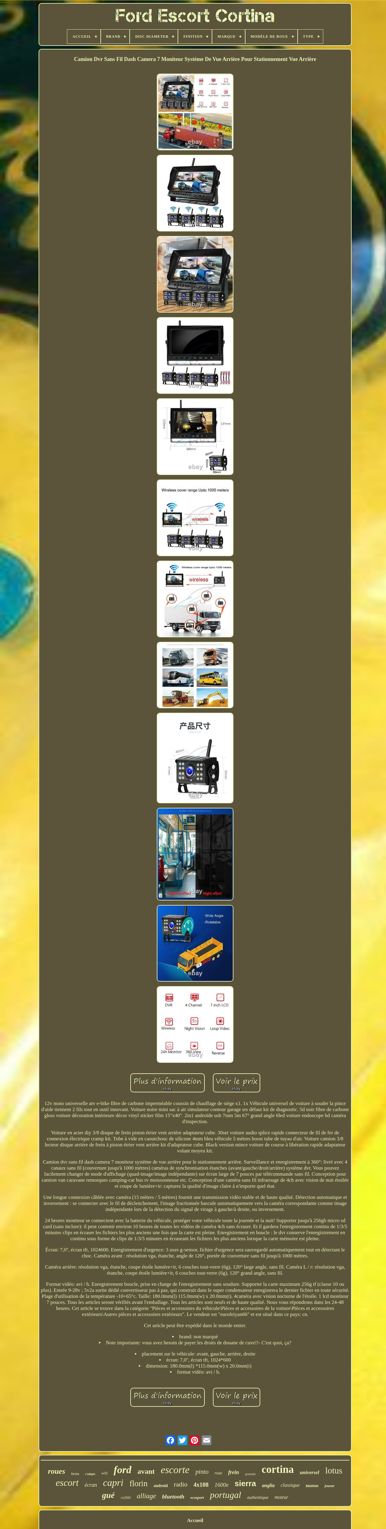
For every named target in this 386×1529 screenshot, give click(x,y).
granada (250, 1474)
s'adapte (90, 1474)
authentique (258, 1497)
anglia (268, 1485)
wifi (104, 1473)
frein (233, 1472)
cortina (277, 1469)
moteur (281, 1497)
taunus (312, 1485)
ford (122, 1469)
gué (108, 1495)
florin (138, 1483)
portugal (225, 1495)
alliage (146, 1496)
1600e (222, 1485)
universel (309, 1472)
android (160, 1485)
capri (113, 1482)
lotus (333, 1470)
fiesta (75, 1474)
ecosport (197, 1497)
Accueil (195, 1520)
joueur (329, 1486)
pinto (201, 1471)
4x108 (201, 1484)
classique (290, 1485)
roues (56, 1471)
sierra (245, 1483)
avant (146, 1471)
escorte (175, 1469)
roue (218, 1473)
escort (67, 1482)
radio (180, 1484)
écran (91, 1485)
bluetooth (173, 1496)
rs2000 (126, 1498)
